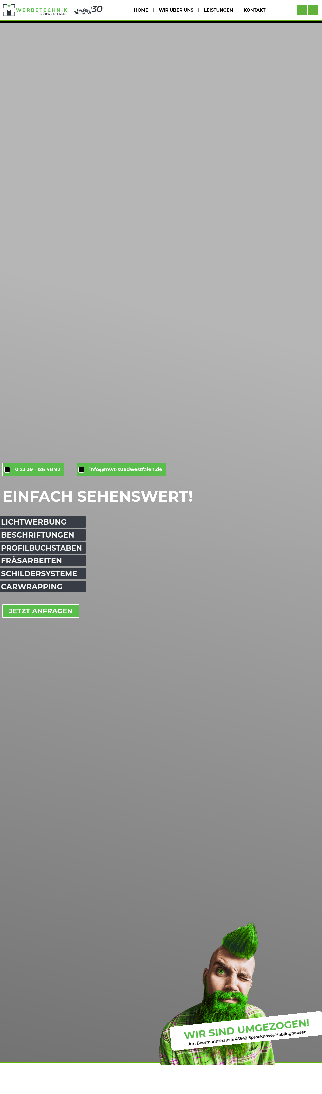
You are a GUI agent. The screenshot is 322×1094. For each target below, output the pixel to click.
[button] (11, 1083)
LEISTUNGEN (218, 10)
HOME (141, 10)
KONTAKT (254, 10)
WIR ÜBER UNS (176, 10)
